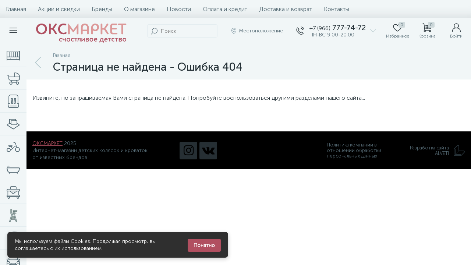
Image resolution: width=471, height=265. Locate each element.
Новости (179, 9)
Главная (16, 9)
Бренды (102, 9)
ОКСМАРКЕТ (47, 143)
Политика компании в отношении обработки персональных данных (354, 150)
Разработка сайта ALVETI (437, 150)
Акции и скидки (59, 9)
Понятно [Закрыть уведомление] (204, 245)
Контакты (336, 9)
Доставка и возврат (285, 9)
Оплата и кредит (225, 9)
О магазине (139, 9)
